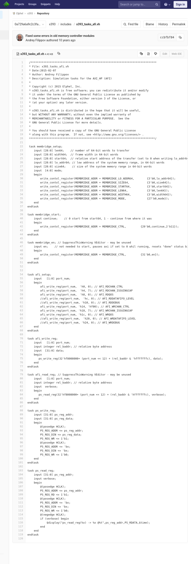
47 (20, 246)
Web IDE (177, 53)
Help (57, 4)
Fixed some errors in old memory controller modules (61, 35)
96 (20, 442)
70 (20, 338)
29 (20, 174)
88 (20, 410)
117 (20, 526)
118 (20, 530)
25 (20, 158)
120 (20, 538)
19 (20, 134)
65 (20, 318)
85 (20, 398)
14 (20, 114)
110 (20, 498)
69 (20, 334)
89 (20, 414)
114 (20, 514)
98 (20, 450)
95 (20, 438)
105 (20, 478)
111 (20, 502)
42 (20, 226)
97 (20, 446)
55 (20, 278)
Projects (19, 4)
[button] (5, 559)
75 (20, 358)
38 (20, 210)
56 (20, 282)
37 (20, 206)
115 (20, 518)
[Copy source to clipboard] (141, 54)
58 (20, 290)
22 (20, 146)
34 (20, 194)
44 (20, 234)
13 (20, 110)
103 (20, 470)
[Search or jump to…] (140, 4)
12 (20, 106)
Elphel (19, 13)
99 (20, 454)
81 (20, 382)
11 (20, 102)
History (163, 24)
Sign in (180, 4)
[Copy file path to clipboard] (60, 54)
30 (20, 178)
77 (20, 366)
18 (20, 130)
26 (20, 162)
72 (20, 346)
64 (20, 314)
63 (20, 310)
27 (20, 166)
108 (20, 490)
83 (20, 390)
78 (20, 370)
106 (20, 482)
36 (20, 202)
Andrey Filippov (37, 40)
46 (20, 242)
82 (20, 386)
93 (20, 430)
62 (20, 306)
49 (20, 254)
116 (20, 522)
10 (20, 98)
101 (20, 462)
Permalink (178, 24)
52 (20, 266)
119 (20, 534)
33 (20, 190)
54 (20, 274)
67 (20, 326)
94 (20, 434)
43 (20, 230)
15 (20, 118)
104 (20, 474)
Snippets (45, 4)
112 (20, 506)
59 (20, 294)
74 (20, 354)
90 (20, 418)
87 (20, 406)
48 (20, 250)
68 (20, 330)
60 (20, 298)
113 (20, 510)
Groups (32, 4)
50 (20, 258)
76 (20, 362)
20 (20, 138)
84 (20, 394)
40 (20, 218)
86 (20, 402)
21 (20, 142)
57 (20, 286)
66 (20, 322)
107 (20, 486)
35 (20, 198)
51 (20, 262)
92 (20, 426)
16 (20, 122)
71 (20, 342)
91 (20, 422)
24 (20, 154)
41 (20, 222)
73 (20, 350)
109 (20, 494)
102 (20, 466)
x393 (54, 24)
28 (20, 170)
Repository (45, 13)
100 (20, 458)
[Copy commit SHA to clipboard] (180, 37)
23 (20, 150)
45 (20, 238)
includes (67, 24)
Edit (165, 53)
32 (20, 186)
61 (20, 302)
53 (20, 270)
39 (20, 214)
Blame (150, 24)
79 (20, 374)
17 (20, 126)
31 (20, 182)
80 (20, 378)
